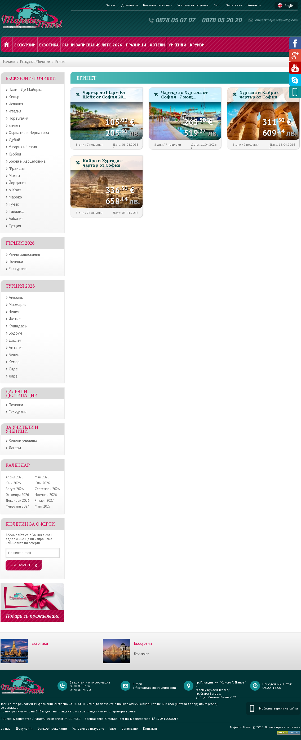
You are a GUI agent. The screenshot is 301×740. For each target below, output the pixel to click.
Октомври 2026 (17, 494)
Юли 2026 (42, 483)
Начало (9, 61)
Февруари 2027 (17, 506)
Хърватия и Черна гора (29, 132)
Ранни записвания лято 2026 (92, 44)
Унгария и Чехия (23, 146)
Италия (15, 111)
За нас (111, 5)
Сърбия (15, 154)
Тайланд (16, 211)
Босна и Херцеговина (27, 161)
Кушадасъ (18, 325)
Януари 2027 (44, 500)
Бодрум (15, 333)
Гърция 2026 (20, 243)
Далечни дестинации (22, 393)
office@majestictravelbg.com (154, 688)
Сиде (13, 368)
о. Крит (15, 189)
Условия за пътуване (193, 5)
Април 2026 (14, 477)
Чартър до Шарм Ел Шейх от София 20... (104, 94)
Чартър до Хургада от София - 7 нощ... (184, 94)
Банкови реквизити (157, 5)
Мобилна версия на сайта (278, 708)
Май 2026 (42, 477)
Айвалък (16, 297)
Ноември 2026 (46, 494)
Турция (15, 225)
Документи (129, 5)
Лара (13, 376)
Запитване (234, 5)
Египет (14, 125)
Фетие (15, 318)
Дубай (14, 139)
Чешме (14, 311)
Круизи (197, 44)
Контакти (254, 5)
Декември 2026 (17, 500)
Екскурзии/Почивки (35, 61)
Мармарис (17, 304)
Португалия (19, 118)
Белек (14, 354)
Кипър (14, 96)
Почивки (16, 261)
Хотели (157, 44)
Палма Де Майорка (25, 89)
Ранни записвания (24, 254)
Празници (136, 44)
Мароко (15, 197)
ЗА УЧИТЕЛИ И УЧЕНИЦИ (22, 429)
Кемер (14, 361)
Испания (16, 103)
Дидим (15, 340)
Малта (14, 175)
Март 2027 (43, 506)
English (290, 5)
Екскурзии (25, 44)
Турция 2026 (20, 286)
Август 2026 (15, 489)
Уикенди (177, 44)
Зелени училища (23, 440)
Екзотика (49, 44)
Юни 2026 (13, 483)
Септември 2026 (47, 489)
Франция (17, 168)
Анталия (16, 347)
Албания (16, 218)
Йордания (17, 182)
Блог (217, 5)
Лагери (15, 447)
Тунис (14, 204)
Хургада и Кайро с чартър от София (259, 94)
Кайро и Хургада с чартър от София (102, 163)
